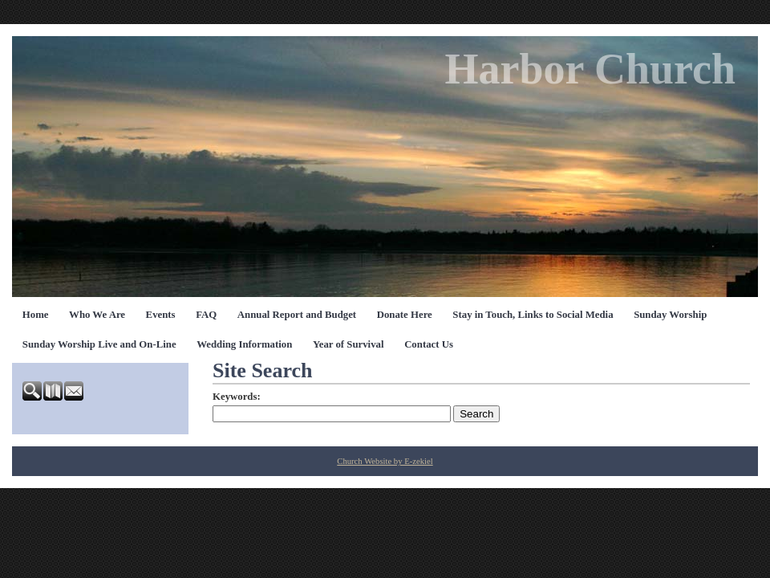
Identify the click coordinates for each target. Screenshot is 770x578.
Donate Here (404, 314)
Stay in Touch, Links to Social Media (532, 314)
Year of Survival (348, 344)
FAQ (206, 314)
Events (161, 314)
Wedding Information (244, 344)
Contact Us (428, 344)
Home (35, 314)
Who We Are (97, 314)
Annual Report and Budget (296, 314)
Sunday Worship (670, 314)
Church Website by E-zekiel (384, 461)
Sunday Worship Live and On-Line (99, 344)
